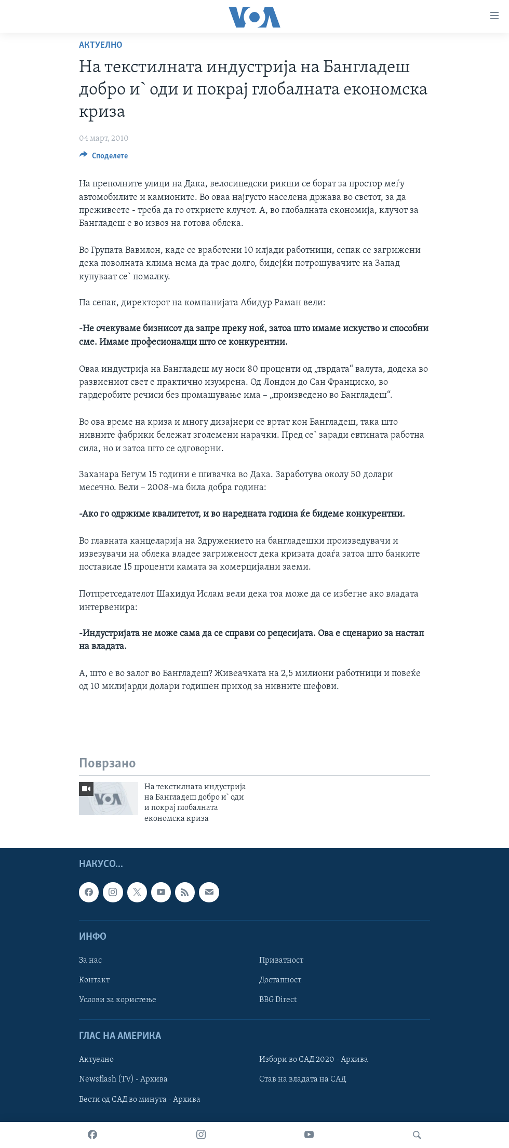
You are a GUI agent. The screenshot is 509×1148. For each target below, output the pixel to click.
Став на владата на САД (302, 1080)
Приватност (281, 960)
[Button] (103, 158)
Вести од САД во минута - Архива (139, 1100)
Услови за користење (117, 1000)
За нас (90, 960)
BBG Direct (278, 1000)
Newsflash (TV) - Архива (123, 1080)
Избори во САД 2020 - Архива (313, 1060)
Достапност (280, 980)
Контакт (94, 980)
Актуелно (101, 45)
